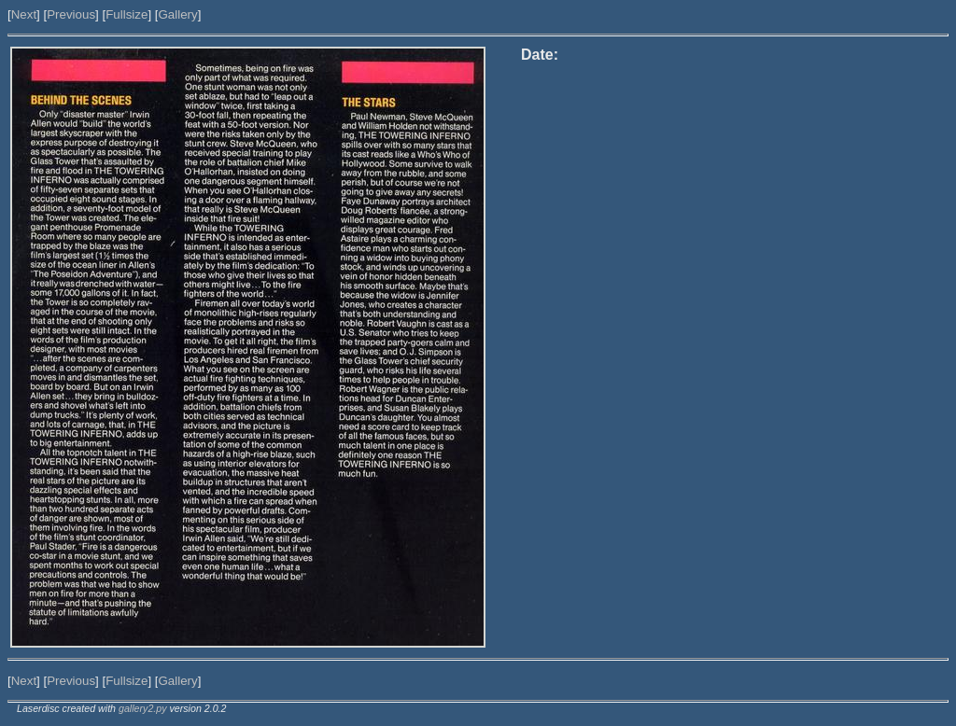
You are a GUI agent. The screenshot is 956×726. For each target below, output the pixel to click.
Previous (71, 14)
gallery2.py (143, 708)
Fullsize (126, 14)
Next (23, 14)
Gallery (177, 14)
